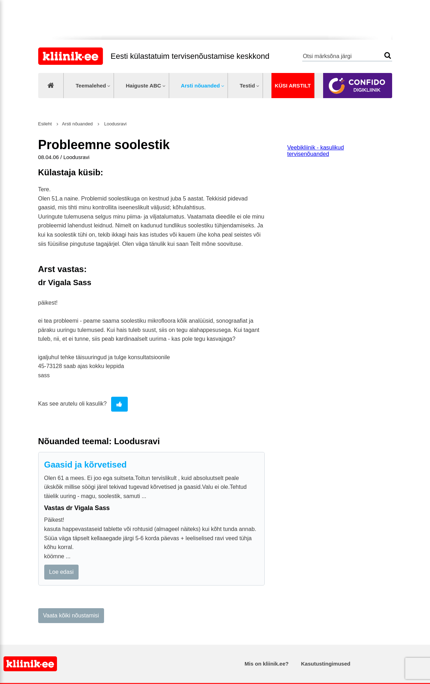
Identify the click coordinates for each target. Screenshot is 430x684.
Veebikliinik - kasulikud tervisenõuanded (315, 151)
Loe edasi (61, 572)
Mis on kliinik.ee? (266, 664)
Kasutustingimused (325, 664)
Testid (247, 86)
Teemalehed (91, 86)
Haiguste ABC (143, 86)
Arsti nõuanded (200, 86)
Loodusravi (115, 123)
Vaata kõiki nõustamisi (71, 615)
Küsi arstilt (293, 86)
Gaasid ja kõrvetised (85, 464)
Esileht (45, 123)
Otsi (387, 55)
